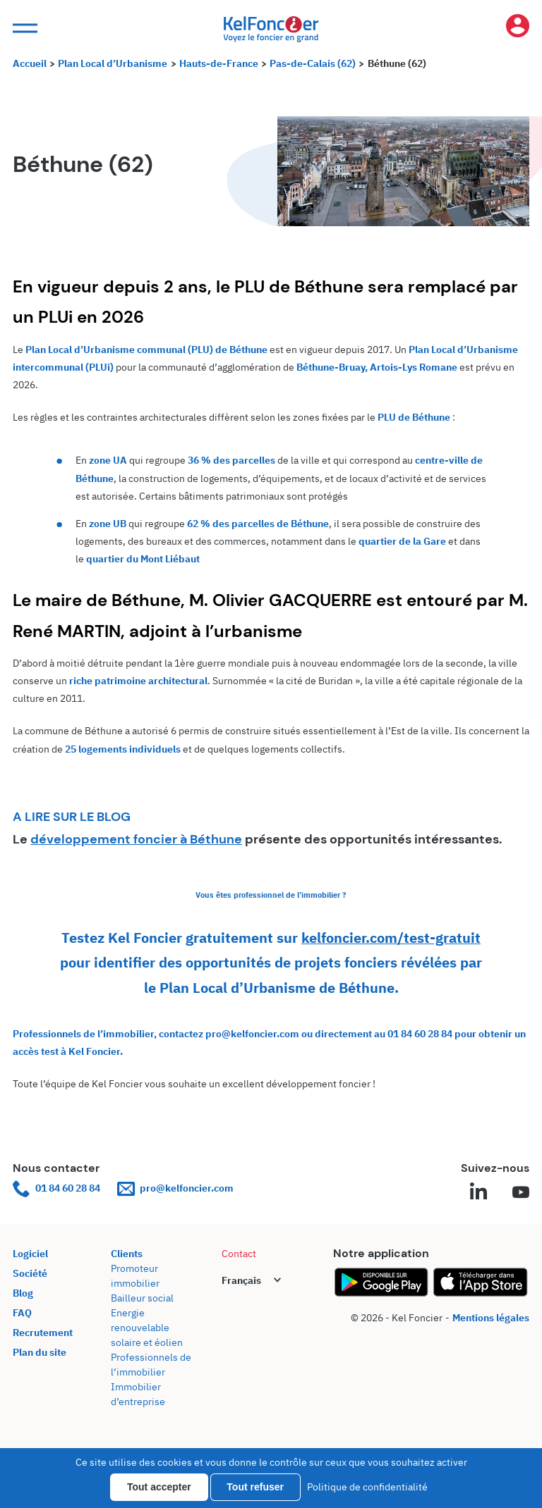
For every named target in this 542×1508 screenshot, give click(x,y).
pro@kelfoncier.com (175, 1188)
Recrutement (43, 1332)
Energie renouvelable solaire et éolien (147, 1327)
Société (30, 1273)
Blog (23, 1293)
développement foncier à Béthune (136, 839)
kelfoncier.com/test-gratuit (391, 937)
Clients (127, 1253)
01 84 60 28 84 (56, 1188)
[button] (23, 28)
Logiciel (30, 1253)
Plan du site (39, 1352)
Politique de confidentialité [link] (367, 1487)
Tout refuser (255, 1486)
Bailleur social (142, 1298)
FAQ (22, 1312)
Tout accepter (159, 1486)
